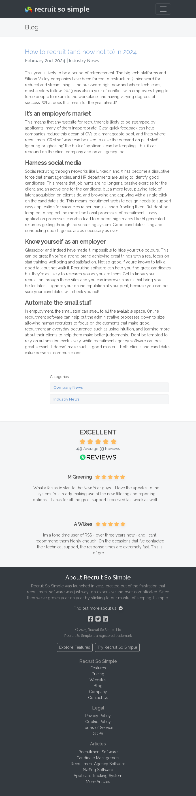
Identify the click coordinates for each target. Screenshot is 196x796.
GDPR (98, 733)
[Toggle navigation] (163, 9)
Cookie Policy (98, 721)
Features (98, 668)
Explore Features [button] (74, 647)
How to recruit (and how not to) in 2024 (81, 51)
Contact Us (98, 697)
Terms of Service (98, 727)
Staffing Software (98, 769)
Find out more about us (98, 608)
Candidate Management (98, 758)
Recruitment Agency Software (98, 764)
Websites (98, 680)
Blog (98, 685)
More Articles (98, 781)
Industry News (67, 399)
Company (98, 691)
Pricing (98, 674)
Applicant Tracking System (98, 775)
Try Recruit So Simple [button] (117, 647)
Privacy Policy (98, 715)
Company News (68, 387)
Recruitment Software (98, 752)
